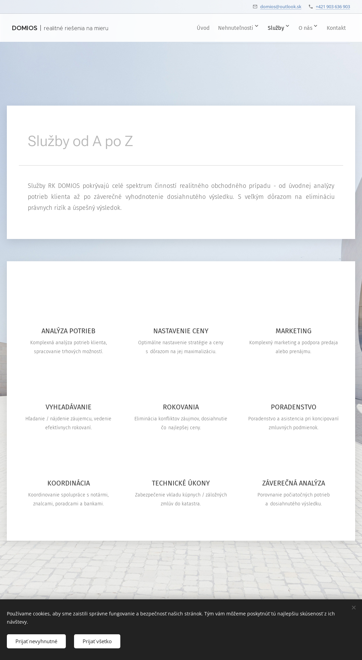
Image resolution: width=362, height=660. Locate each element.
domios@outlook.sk (280, 6)
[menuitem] (189, 28)
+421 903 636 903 (333, 6)
